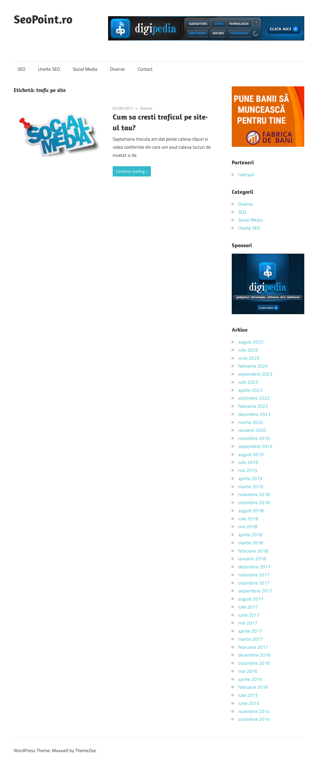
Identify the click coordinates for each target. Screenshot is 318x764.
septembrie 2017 (255, 590)
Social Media (85, 69)
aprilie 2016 (250, 679)
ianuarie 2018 (252, 558)
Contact (145, 69)
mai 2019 (247, 470)
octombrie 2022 (254, 398)
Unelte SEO (49, 69)
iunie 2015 (249, 703)
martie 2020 (250, 422)
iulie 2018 (248, 518)
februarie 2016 (253, 687)
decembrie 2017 (254, 566)
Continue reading (130, 171)
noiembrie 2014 (254, 711)
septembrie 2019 (255, 446)
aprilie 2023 (250, 390)
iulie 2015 (248, 695)
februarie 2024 (253, 365)
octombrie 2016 (254, 663)
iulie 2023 (248, 382)
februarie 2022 (253, 406)
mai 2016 (247, 671)
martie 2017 (250, 639)
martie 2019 (250, 486)
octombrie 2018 (254, 502)
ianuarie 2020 (252, 430)
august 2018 (251, 510)
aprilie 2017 (250, 630)
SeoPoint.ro (43, 19)
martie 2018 (250, 542)
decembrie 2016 (254, 654)
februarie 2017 (253, 647)
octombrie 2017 (254, 582)
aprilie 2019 (250, 478)
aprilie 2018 (250, 534)
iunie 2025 (249, 358)
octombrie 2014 (254, 719)
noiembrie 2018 (254, 494)
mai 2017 (247, 622)
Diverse (117, 69)
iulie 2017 (248, 606)
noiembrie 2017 (254, 574)
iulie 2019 (248, 462)
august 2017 (251, 598)
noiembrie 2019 (254, 438)
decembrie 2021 (254, 414)
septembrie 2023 (255, 374)
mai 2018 (247, 526)
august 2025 (251, 341)
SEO (21, 69)
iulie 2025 (248, 350)
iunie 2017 (249, 615)
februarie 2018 (253, 550)
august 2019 (251, 454)
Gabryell (246, 174)
